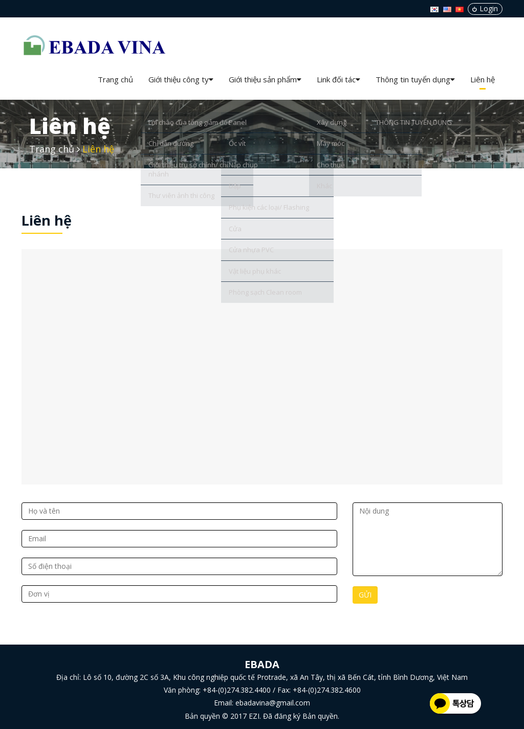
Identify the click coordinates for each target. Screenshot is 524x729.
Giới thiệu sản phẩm (265, 79)
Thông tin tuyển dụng (415, 79)
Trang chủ (115, 79)
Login (485, 8)
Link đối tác (338, 79)
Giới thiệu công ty (180, 79)
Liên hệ (482, 79)
